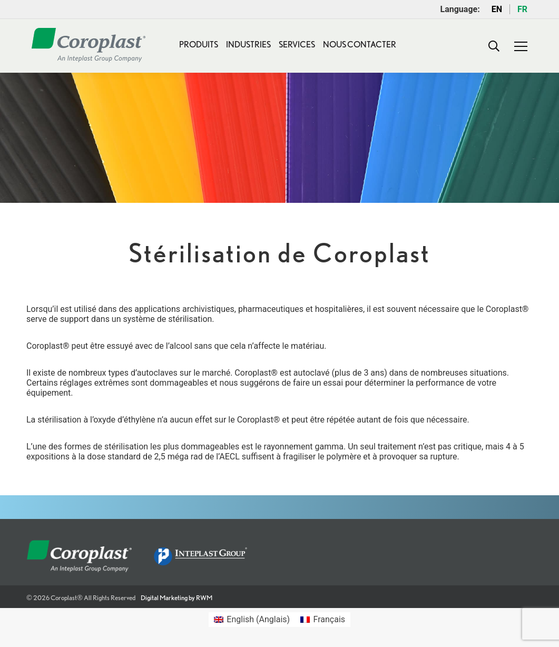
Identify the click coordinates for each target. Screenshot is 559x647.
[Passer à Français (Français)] (322, 619)
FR (522, 9)
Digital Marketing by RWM (176, 598)
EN (497, 9)
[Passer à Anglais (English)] (252, 619)
